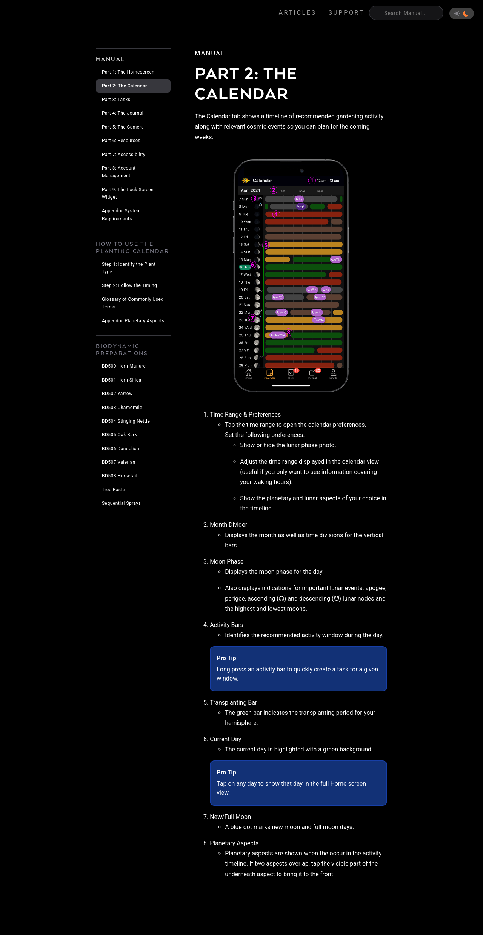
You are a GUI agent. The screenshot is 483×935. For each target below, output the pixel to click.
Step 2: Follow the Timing (129, 285)
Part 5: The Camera (123, 127)
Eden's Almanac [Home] (42, 14)
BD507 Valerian (118, 462)
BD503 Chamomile (122, 407)
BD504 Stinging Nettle (126, 421)
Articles (298, 12)
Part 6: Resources (121, 140)
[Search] (406, 13)
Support (347, 12)
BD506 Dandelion (120, 448)
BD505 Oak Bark (119, 434)
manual (210, 53)
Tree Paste (113, 489)
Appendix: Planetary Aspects (133, 320)
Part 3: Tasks (116, 99)
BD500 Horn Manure (124, 366)
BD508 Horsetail (119, 475)
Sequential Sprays (121, 503)
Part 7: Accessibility (123, 154)
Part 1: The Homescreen (128, 72)
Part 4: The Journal (122, 113)
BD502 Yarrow (117, 393)
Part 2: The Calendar (124, 86)
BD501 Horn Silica (121, 380)
